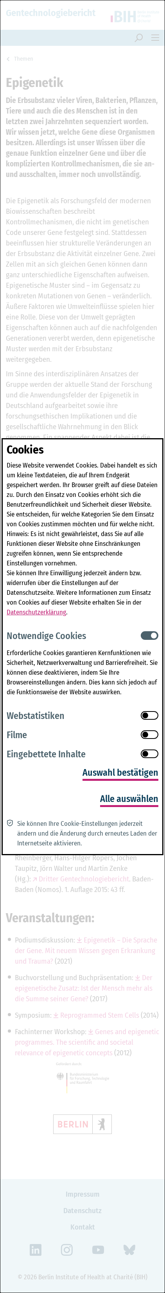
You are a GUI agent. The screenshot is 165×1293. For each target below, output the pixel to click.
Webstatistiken (36, 715)
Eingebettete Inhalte (46, 754)
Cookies (25, 450)
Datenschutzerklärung (36, 612)
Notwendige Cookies (46, 635)
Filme (17, 735)
